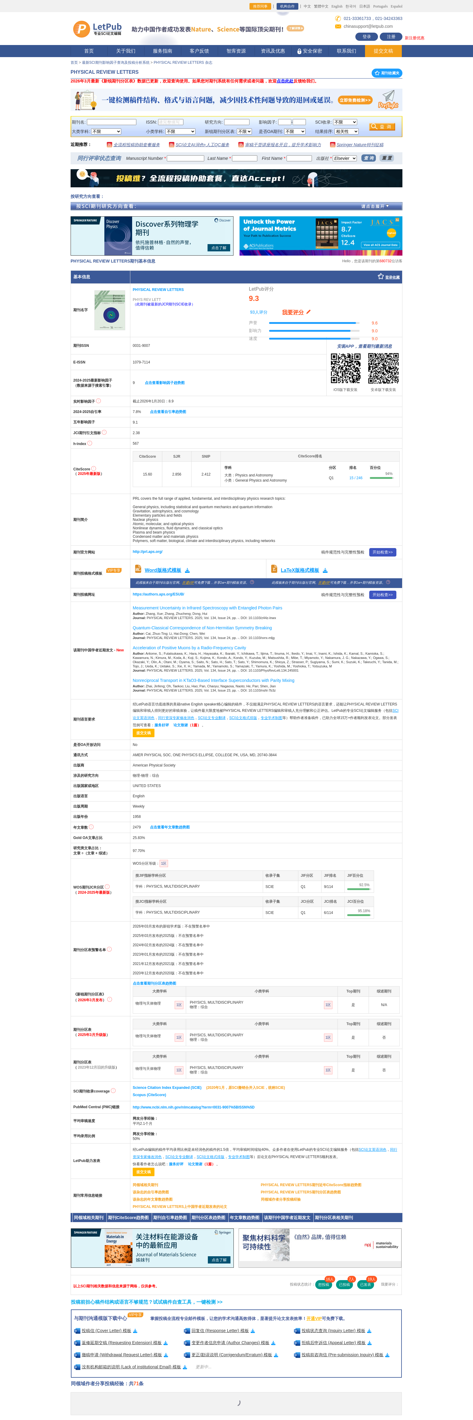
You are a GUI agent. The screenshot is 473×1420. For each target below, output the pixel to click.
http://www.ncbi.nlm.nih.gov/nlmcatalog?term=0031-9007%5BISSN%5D (194, 1107)
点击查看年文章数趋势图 (170, 827)
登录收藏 (392, 277)
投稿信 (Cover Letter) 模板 (105, 1330)
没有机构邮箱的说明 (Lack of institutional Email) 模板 (130, 1366)
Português (380, 6)
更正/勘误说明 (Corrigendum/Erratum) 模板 (231, 1354)
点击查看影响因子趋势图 (165, 383)
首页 (89, 50)
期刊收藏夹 (387, 73)
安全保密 (309, 51)
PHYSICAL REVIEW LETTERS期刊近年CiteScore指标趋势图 (311, 1185)
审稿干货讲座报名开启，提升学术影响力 (283, 144)
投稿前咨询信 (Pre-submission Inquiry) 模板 (342, 1354)
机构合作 (287, 6)
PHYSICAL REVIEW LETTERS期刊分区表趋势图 (301, 1192)
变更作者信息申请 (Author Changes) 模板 (230, 1342)
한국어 (350, 6)
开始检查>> (383, 552)
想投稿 (325, 1283)
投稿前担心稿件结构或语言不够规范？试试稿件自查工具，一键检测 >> (147, 1302)
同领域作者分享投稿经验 (281, 1199)
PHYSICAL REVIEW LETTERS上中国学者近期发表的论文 (180, 1207)
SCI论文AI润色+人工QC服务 (202, 144)
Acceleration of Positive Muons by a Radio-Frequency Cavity (189, 647)
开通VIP (188, 583)
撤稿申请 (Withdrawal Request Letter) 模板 (121, 1354)
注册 (391, 36)
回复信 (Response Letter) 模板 (219, 1330)
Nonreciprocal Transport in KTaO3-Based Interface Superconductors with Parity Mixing (213, 680)
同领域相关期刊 (145, 1185)
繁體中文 (321, 6)
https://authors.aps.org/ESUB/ (158, 594)
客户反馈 (199, 50)
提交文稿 (383, 50)
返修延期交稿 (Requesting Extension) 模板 (121, 1342)
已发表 (367, 1283)
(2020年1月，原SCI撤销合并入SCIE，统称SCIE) (245, 1088)
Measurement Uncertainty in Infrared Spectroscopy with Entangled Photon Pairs (207, 607)
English (337, 6)
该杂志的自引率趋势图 (151, 1192)
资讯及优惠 (273, 50)
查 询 (368, 158)
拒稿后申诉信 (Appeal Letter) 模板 (333, 1342)
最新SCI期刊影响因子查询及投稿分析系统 (116, 62)
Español (396, 6)
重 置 (387, 158)
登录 (367, 36)
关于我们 (125, 50)
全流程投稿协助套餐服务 (136, 144)
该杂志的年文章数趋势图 (153, 1199)
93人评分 (259, 312)
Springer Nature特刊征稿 (360, 144)
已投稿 (346, 1283)
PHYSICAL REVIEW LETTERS (158, 290)
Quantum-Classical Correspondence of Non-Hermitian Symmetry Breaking (202, 627)
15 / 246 (355, 478)
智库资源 (236, 50)
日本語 (364, 6)
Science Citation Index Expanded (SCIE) (167, 1088)
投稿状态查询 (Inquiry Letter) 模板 (332, 1330)
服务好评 (161, 725)
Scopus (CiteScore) (149, 1095)
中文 (307, 6)
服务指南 (162, 50)
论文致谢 (187, 725)
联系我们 (346, 50)
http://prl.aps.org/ (148, 552)
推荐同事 (260, 6)
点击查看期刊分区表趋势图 (154, 983)
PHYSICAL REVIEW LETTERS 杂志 (183, 62)
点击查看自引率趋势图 (168, 412)
